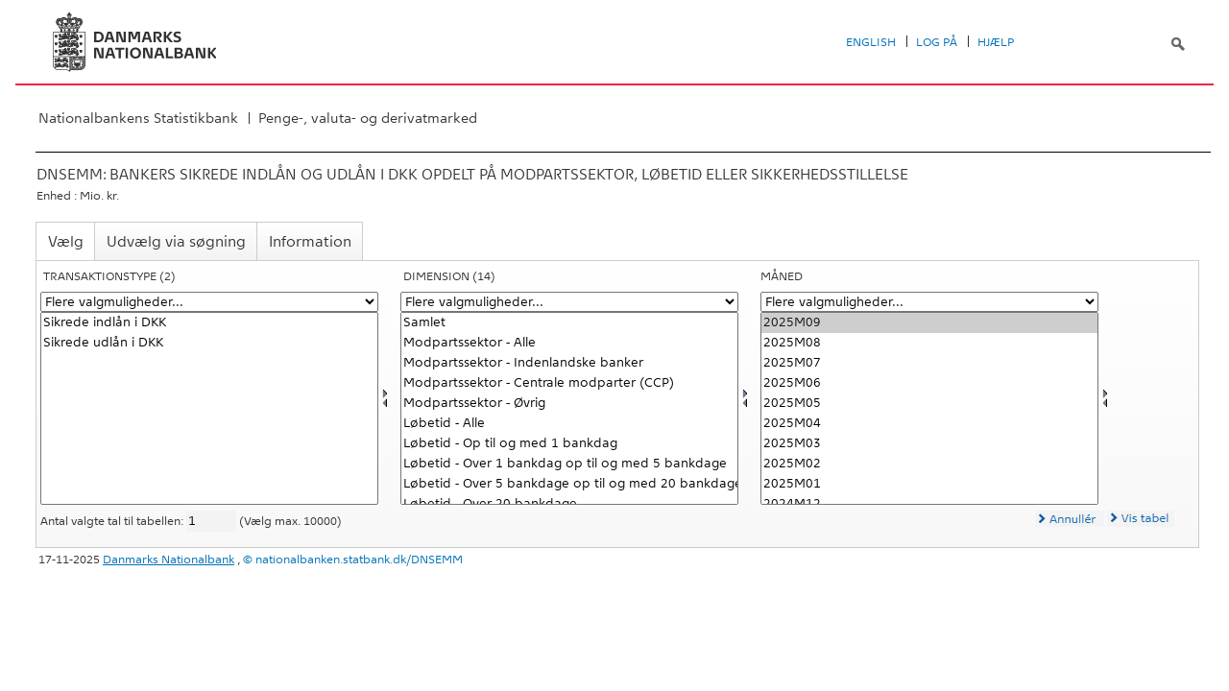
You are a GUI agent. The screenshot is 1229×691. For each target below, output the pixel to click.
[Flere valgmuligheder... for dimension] (569, 302)
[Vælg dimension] (569, 408)
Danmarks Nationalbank (168, 559)
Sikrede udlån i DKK (209, 343)
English (871, 42)
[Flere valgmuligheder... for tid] (929, 302)
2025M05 (929, 403)
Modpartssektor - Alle (569, 343)
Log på (936, 42)
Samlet (569, 323)
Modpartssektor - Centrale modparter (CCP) (569, 383)
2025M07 (929, 363)
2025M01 (929, 484)
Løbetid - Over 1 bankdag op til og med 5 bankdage (569, 464)
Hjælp (995, 42)
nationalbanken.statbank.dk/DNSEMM (359, 559)
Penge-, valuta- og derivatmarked (367, 118)
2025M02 (929, 464)
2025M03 (929, 444)
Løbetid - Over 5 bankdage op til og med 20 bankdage (569, 484)
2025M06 (929, 383)
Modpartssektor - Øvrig (569, 403)
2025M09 (929, 323)
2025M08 (929, 343)
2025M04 (929, 424)
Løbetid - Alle (569, 424)
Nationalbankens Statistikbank (138, 118)
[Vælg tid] (929, 408)
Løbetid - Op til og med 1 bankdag (569, 444)
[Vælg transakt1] (209, 408)
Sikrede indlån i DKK (209, 323)
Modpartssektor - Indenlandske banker (569, 363)
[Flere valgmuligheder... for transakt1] (209, 302)
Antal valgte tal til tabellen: (113, 521)
